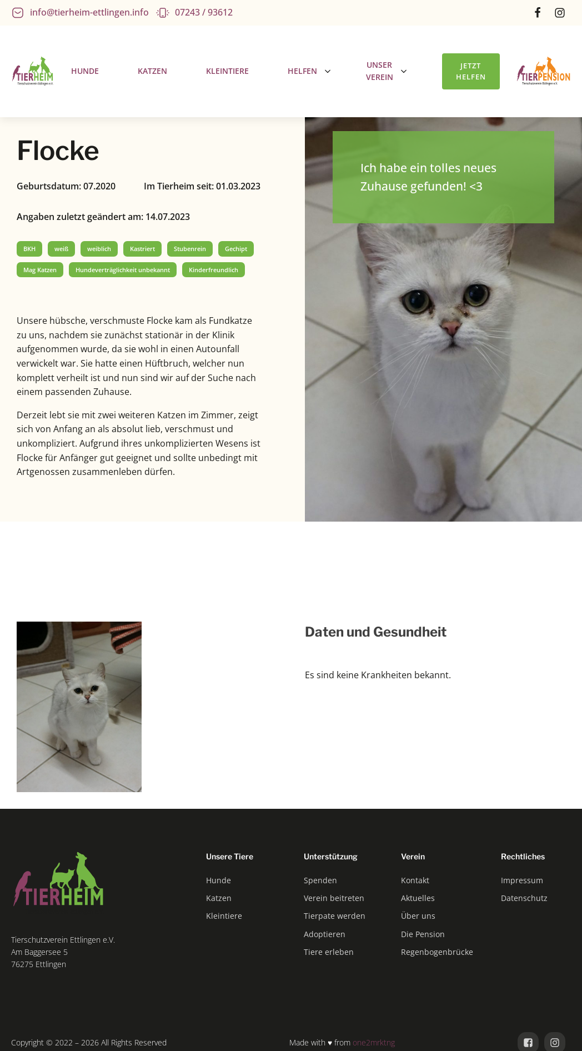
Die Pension (423, 934)
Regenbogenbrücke (437, 952)
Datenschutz (524, 898)
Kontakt (415, 880)
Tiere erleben (329, 952)
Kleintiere (224, 915)
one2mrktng (374, 1042)
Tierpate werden (334, 915)
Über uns (418, 915)
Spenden (320, 880)
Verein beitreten (334, 898)
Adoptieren (324, 934)
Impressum (522, 880)
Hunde (218, 880)
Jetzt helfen (471, 71)
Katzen (219, 898)
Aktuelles (418, 898)
